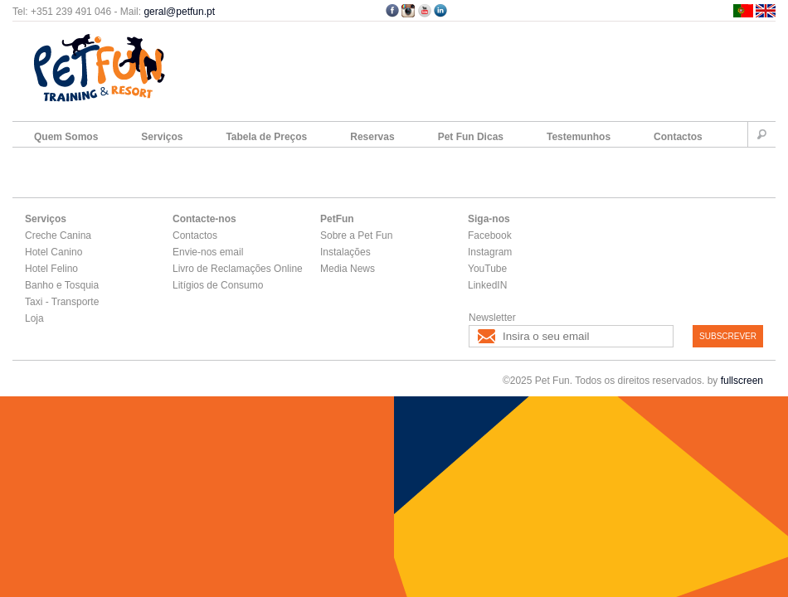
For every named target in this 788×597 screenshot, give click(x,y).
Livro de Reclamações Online (238, 268)
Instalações (345, 252)
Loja (34, 318)
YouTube (487, 268)
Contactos (678, 137)
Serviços (161, 137)
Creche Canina (58, 235)
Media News (347, 268)
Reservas (372, 137)
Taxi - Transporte (62, 302)
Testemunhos (578, 137)
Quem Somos (66, 137)
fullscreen (742, 380)
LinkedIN (487, 285)
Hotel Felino (51, 268)
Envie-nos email (208, 252)
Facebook (490, 235)
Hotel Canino (53, 252)
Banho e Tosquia (62, 285)
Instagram (490, 252)
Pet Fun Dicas (470, 137)
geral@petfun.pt (179, 11)
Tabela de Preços (266, 137)
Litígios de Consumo (218, 285)
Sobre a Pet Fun (356, 235)
